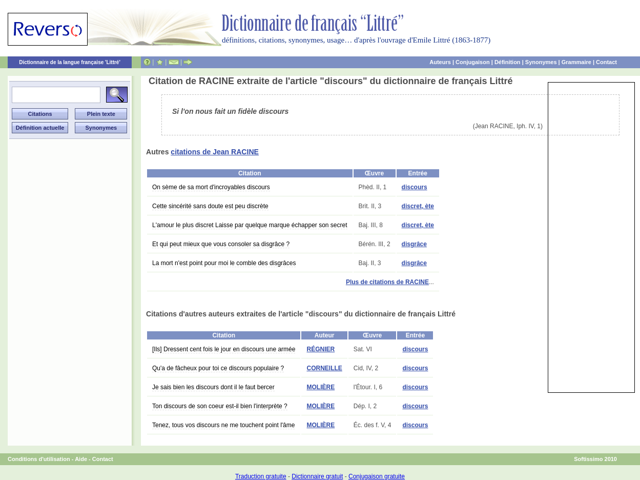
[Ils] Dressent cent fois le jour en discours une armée (223, 349)
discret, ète (418, 206)
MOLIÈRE (320, 387)
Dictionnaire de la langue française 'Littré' (69, 62)
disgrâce (414, 244)
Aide (81, 459)
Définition (507, 62)
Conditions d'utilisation (39, 459)
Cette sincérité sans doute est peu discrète (210, 206)
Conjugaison (473, 62)
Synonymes (541, 62)
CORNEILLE (324, 368)
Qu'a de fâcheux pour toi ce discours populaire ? (218, 368)
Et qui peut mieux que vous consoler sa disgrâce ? (221, 244)
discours (414, 187)
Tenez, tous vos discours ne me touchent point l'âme (223, 425)
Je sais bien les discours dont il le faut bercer (213, 387)
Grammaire (576, 62)
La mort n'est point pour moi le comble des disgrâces (224, 263)
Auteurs (440, 62)
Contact (606, 62)
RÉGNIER (320, 349)
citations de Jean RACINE (215, 152)
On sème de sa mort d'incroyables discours (211, 187)
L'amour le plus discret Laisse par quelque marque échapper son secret (249, 225)
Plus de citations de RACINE (387, 282)
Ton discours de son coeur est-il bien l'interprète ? (219, 406)
